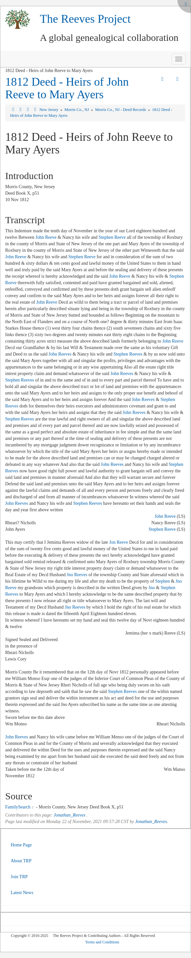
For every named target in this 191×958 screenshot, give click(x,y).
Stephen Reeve (112, 237)
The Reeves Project (85, 18)
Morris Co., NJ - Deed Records (121, 109)
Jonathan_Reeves (69, 815)
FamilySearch (17, 807)
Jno (152, 587)
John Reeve (45, 237)
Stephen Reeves (127, 354)
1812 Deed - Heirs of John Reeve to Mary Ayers (67, 88)
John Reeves (60, 354)
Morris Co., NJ (77, 109)
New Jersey (49, 109)
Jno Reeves (77, 574)
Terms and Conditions (102, 942)
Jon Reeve (118, 542)
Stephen (162, 581)
